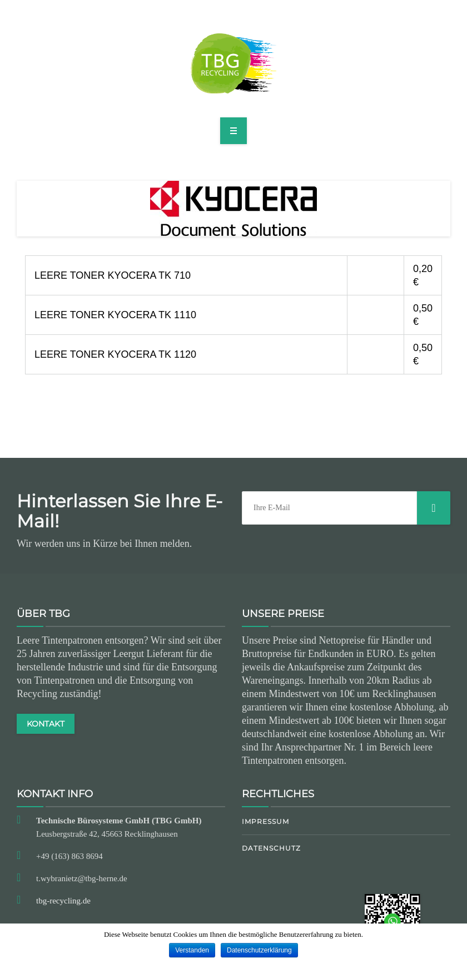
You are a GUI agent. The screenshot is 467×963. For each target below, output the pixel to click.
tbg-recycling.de (63, 900)
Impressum (265, 821)
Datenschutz (271, 848)
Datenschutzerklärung (259, 950)
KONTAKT (45, 724)
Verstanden (192, 950)
